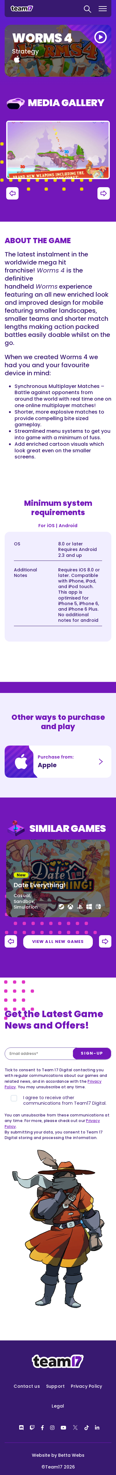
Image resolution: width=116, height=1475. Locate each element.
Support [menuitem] (55, 1386)
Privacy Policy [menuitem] (86, 1386)
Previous (12, 193)
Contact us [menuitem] (27, 1386)
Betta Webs (71, 1455)
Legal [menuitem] (58, 1406)
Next (103, 193)
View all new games (58, 941)
